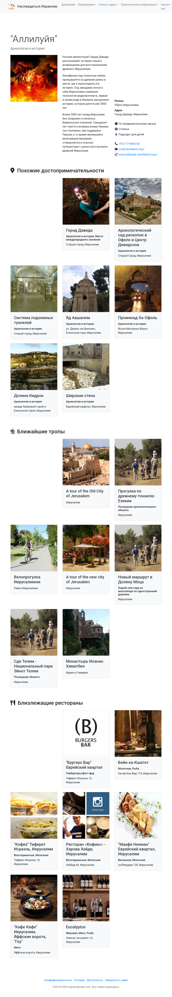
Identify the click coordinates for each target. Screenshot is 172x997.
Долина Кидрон (29, 395)
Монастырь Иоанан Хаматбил (84, 664)
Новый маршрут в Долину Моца (135, 579)
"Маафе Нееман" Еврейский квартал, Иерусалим (137, 849)
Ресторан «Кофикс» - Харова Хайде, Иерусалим (85, 849)
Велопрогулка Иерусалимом (27, 579)
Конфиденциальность (58, 980)
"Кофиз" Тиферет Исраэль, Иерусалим (33, 847)
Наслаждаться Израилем (37, 6)
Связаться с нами (116, 980)
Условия (79, 980)
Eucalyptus (76, 927)
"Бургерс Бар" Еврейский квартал (84, 765)
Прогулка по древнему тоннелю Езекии (136, 496)
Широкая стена (80, 395)
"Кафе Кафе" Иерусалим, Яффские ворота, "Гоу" (30, 934)
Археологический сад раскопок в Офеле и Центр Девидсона (134, 237)
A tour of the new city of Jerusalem (85, 579)
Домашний (68, 4)
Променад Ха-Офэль (137, 317)
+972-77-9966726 (129, 143)
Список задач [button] (107, 4)
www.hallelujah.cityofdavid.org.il (138, 154)
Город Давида (79, 230)
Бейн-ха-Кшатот (133, 762)
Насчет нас (165, 6)
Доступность (95, 980)
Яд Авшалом (78, 317)
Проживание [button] (86, 4)
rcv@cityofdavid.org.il (131, 149)
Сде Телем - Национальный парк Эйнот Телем (33, 666)
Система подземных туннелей (33, 320)
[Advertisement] (86, 23)
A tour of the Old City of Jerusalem (84, 493)
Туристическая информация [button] (138, 4)
